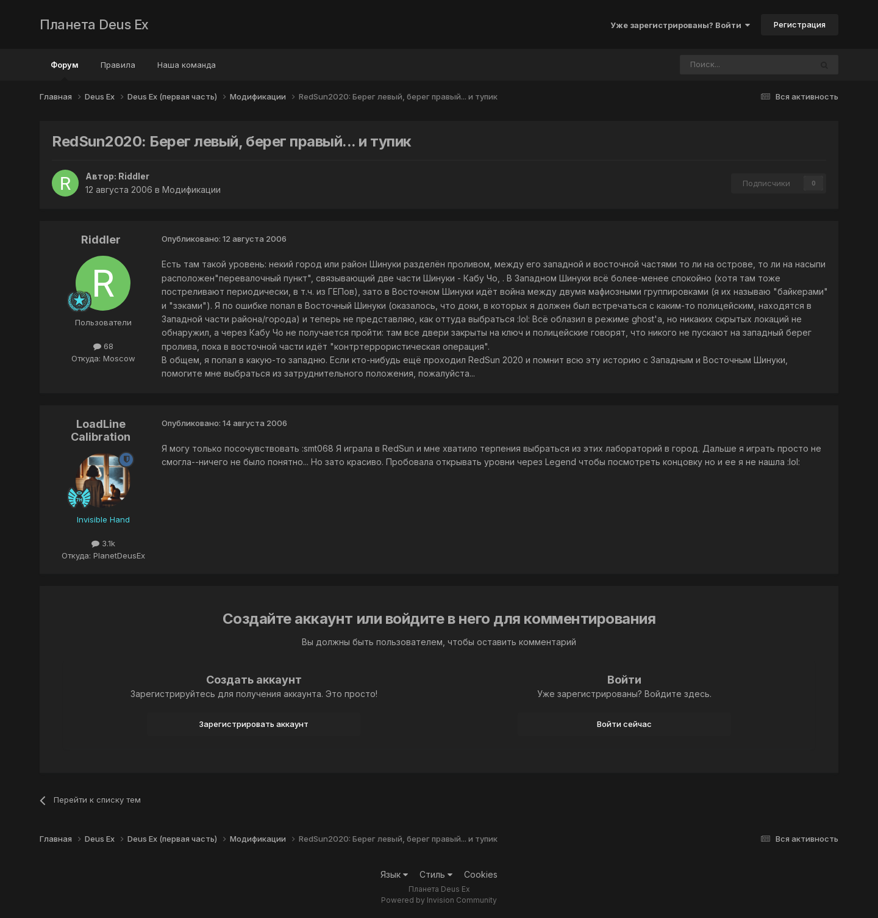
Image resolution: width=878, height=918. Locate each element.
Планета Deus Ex (94, 24)
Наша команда (186, 65)
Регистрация (800, 24)
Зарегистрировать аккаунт (254, 724)
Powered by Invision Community (439, 900)
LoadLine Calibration (100, 430)
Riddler (133, 176)
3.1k (103, 543)
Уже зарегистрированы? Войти (680, 25)
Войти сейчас (624, 724)
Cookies (481, 874)
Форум (65, 70)
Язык (394, 874)
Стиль (435, 874)
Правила (118, 65)
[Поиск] (712, 65)
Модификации (191, 189)
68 (103, 346)
